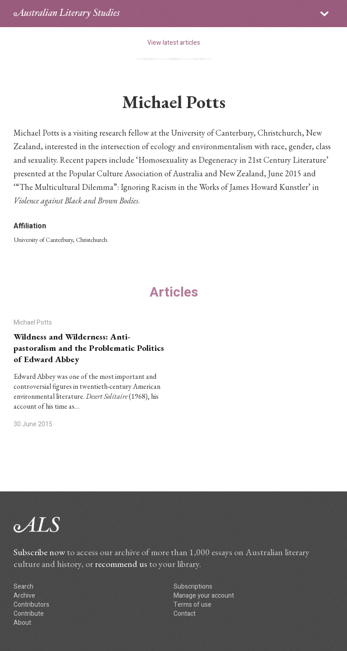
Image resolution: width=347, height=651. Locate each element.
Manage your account (204, 595)
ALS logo (67, 14)
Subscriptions (193, 586)
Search (23, 586)
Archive (24, 595)
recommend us (121, 564)
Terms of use (192, 604)
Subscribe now (39, 552)
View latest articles (173, 42)
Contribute (29, 613)
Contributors (31, 604)
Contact (185, 613)
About (22, 622)
